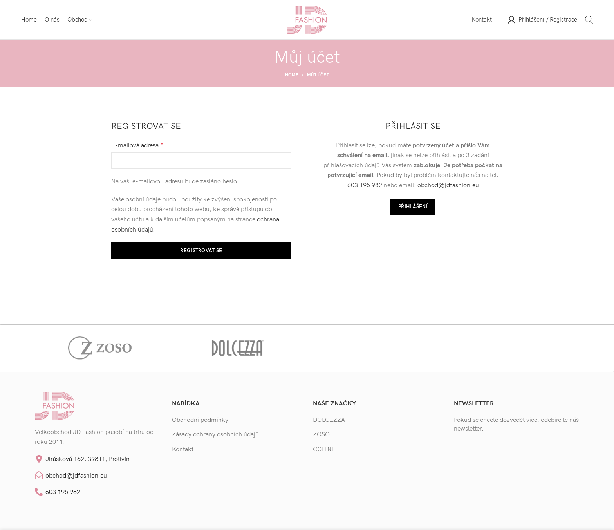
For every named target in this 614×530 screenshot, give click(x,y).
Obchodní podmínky (200, 420)
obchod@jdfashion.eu (448, 185)
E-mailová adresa (137, 145)
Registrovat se (201, 251)
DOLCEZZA (329, 420)
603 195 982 (364, 185)
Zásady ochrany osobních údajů (215, 434)
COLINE (324, 449)
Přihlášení (413, 207)
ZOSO (321, 434)
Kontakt (182, 449)
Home (291, 75)
